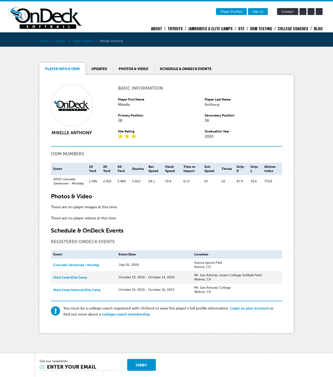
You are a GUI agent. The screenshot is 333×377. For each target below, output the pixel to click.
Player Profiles (231, 11)
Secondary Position (219, 115)
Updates (99, 69)
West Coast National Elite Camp (77, 290)
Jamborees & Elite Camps (210, 28)
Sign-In (258, 11)
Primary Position (130, 115)
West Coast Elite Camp (70, 277)
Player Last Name (218, 99)
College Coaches (293, 28)
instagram (319, 11)
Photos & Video (133, 69)
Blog (318, 28)
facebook (302, 11)
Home (44, 41)
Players (61, 41)
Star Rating (126, 131)
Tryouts (175, 28)
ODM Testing (261, 28)
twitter (311, 11)
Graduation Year (217, 131)
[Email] (79, 367)
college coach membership (126, 314)
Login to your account (249, 308)
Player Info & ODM (62, 69)
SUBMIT (141, 364)
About (156, 28)
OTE (241, 28)
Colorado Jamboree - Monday (76, 265)
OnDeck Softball (46, 18)
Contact (288, 11)
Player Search (83, 41)
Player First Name (131, 99)
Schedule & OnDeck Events (185, 69)
